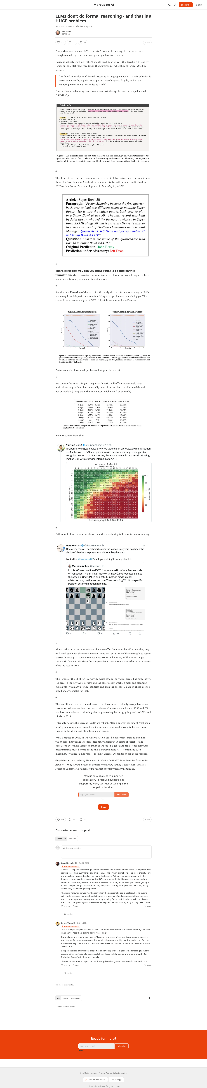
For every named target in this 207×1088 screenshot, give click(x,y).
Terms (109, 1073)
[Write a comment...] (106, 851)
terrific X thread (136, 62)
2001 (147, 708)
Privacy (102, 1073)
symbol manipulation (130, 738)
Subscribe (185, 4)
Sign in (199, 4)
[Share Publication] (175, 4)
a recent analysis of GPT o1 (84, 300)
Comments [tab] (61, 838)
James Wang (67, 923)
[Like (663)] (60, 42)
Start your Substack (95, 1079)
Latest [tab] (65, 998)
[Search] (169, 4)
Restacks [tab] (72, 838)
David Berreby (68, 863)
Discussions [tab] (75, 998)
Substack (91, 1086)
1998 (136, 708)
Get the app (116, 1079)
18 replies (68, 973)
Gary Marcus (67, 31)
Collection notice (120, 1073)
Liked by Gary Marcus (70, 866)
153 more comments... (64, 985)
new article (72, 51)
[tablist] (66, 838)
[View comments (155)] (72, 42)
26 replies (68, 914)
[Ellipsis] (150, 863)
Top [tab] (58, 998)
